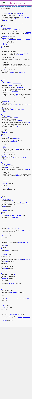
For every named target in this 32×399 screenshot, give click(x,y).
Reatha (11, 84)
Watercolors (27, 6)
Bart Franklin (20, 242)
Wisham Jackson (5, 183)
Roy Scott (4, 43)
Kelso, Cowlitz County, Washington (11, 283)
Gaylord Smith (20, 259)
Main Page (2, 6)
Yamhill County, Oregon (12, 12)
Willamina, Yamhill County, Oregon (20, 15)
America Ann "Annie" (6, 36)
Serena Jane (14, 59)
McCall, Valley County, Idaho (25, 202)
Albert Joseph (4, 208)
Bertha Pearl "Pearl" (9, 13)
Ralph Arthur (4, 159)
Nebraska (14, 274)
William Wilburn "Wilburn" (5, 38)
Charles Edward (8, 298)
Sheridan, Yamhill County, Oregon (19, 54)
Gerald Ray (5, 254)
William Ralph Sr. (5, 42)
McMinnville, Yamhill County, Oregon (17, 83)
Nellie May (4, 71)
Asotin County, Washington (17, 228)
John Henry (5, 268)
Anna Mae (4, 41)
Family (20, 6)
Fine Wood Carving (23, 6)
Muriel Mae (3, 103)
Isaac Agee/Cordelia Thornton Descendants (7, 28)
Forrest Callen (8, 228)
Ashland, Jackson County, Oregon (27, 33)
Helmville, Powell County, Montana (17, 126)
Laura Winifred (5, 44)
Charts (6, 6)
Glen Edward (4, 111)
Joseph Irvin (17, 149)
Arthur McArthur (4, 156)
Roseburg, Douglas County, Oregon (13, 292)
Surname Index (12, 6)
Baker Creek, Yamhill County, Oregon (25, 31)
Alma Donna (4, 77)
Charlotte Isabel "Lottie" (18, 215)
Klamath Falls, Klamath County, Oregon (12, 188)
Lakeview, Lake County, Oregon (12, 140)
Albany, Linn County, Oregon (8, 167)
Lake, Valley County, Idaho (15, 217)
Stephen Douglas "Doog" (5, 278)
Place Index (9, 6)
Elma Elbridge (18, 95)
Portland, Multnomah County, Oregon (19, 13)
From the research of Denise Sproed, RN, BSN (15, 325)
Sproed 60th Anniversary (17, 6)
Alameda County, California (8, 250)
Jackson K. (5, 20)
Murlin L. (20, 202)
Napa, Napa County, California (26, 17)
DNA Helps (4, 6)
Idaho (12, 200)
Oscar (13, 215)
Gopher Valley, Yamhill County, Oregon (16, 29)
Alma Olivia (7, 215)
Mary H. (3, 270)
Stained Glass (30, 6)
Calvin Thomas (19, 39)
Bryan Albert (5, 210)
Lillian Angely (17, 94)
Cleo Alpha (4, 106)
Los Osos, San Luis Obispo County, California (12, 314)
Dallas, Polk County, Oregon (21, 84)
